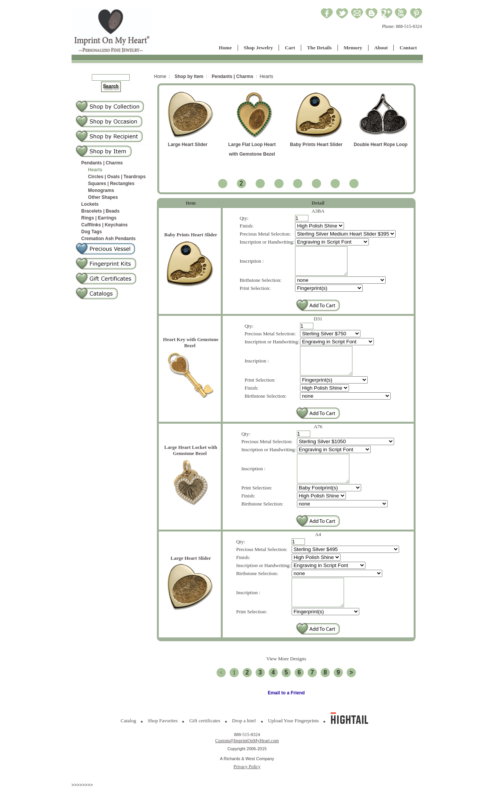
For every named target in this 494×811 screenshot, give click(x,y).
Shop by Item (188, 76)
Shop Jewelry (258, 47)
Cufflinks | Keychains (104, 225)
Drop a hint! (244, 743)
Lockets (89, 204)
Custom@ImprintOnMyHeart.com (247, 763)
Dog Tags (91, 231)
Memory (353, 47)
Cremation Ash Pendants (108, 238)
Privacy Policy (246, 789)
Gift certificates (204, 743)
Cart (290, 47)
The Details (319, 47)
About (381, 47)
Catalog (128, 743)
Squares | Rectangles (111, 183)
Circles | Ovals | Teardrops (117, 176)
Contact (408, 47)
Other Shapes (103, 197)
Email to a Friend (286, 715)
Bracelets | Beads (100, 211)
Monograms (101, 190)
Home (225, 47)
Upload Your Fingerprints (293, 743)
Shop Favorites (163, 743)
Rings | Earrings (98, 218)
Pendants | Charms (102, 163)
